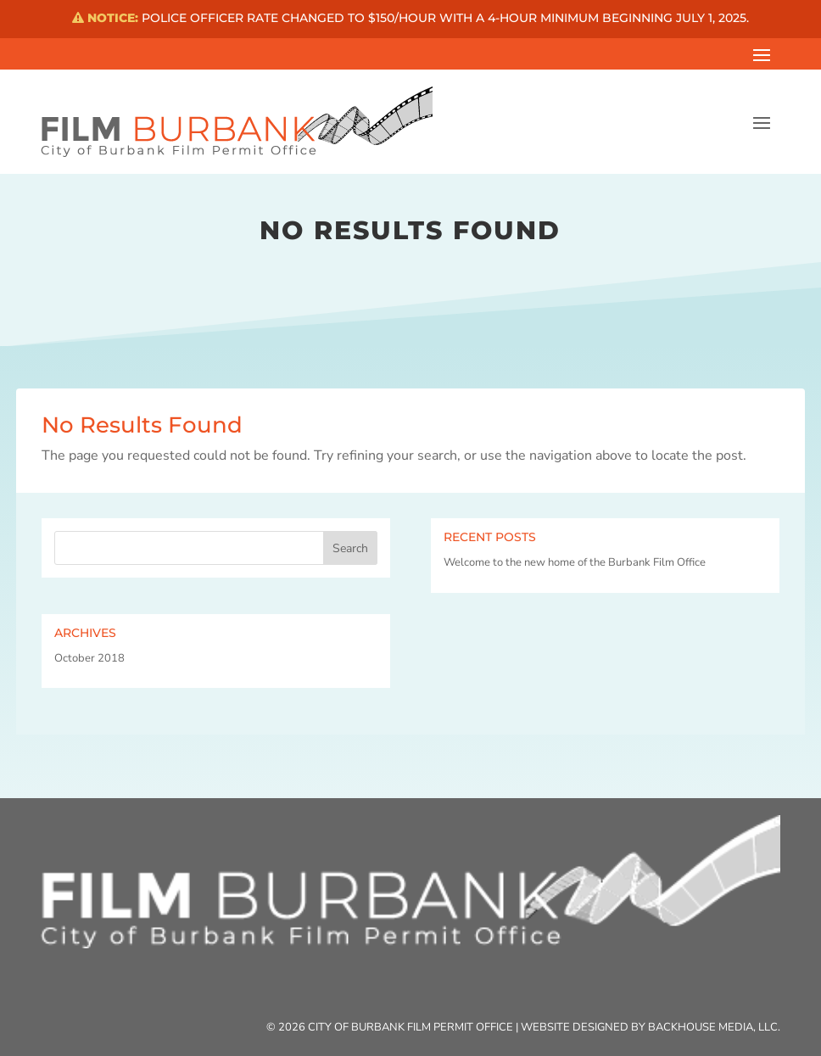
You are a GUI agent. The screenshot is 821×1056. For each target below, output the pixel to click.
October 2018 (89, 658)
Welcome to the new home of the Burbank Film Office (575, 562)
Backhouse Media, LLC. (714, 1027)
